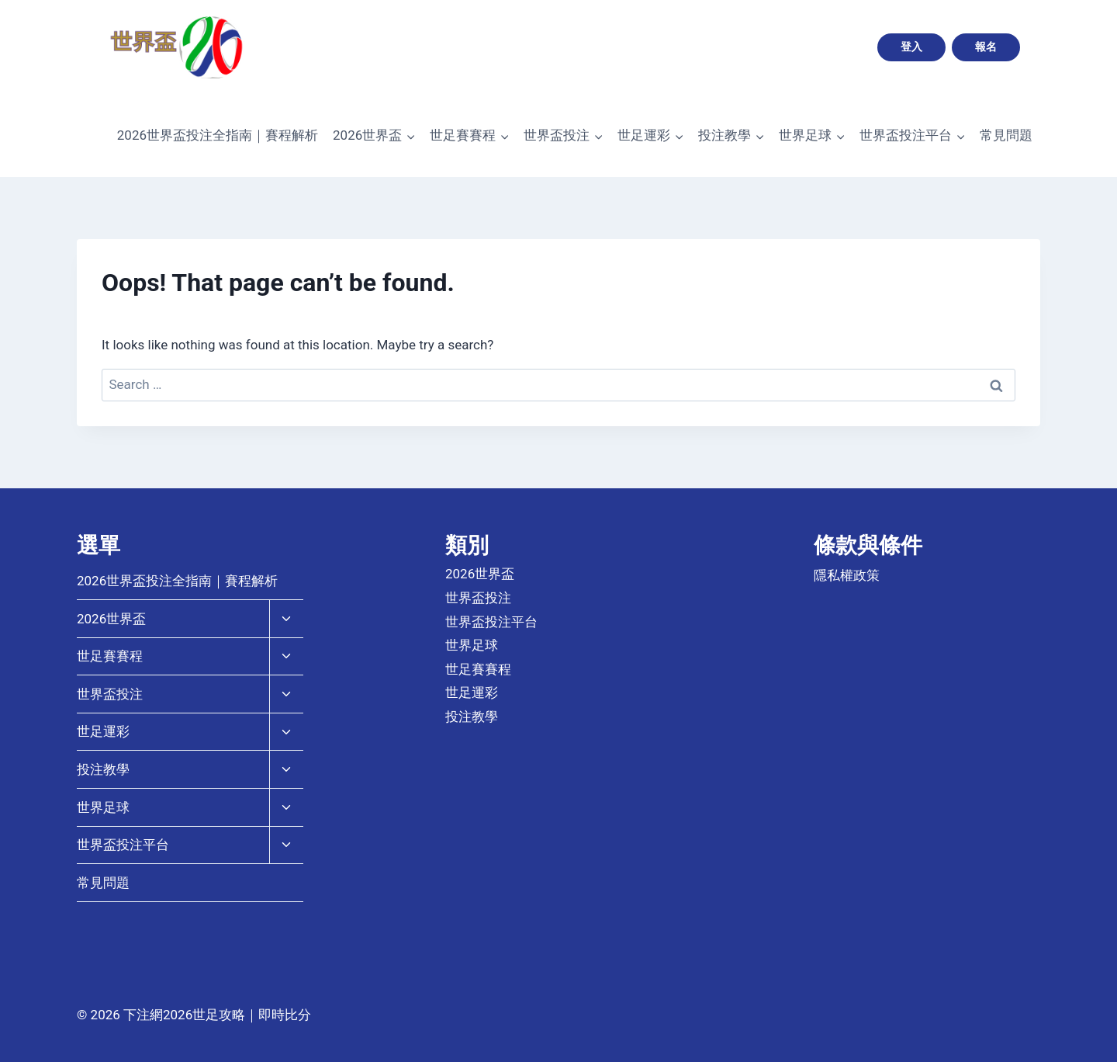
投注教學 (103, 769)
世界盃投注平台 (123, 844)
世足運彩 (103, 731)
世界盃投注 (110, 694)
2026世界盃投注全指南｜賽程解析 (217, 135)
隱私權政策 (847, 575)
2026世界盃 (111, 618)
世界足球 (103, 807)
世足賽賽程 (110, 656)
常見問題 (1006, 135)
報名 (986, 46)
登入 (911, 46)
